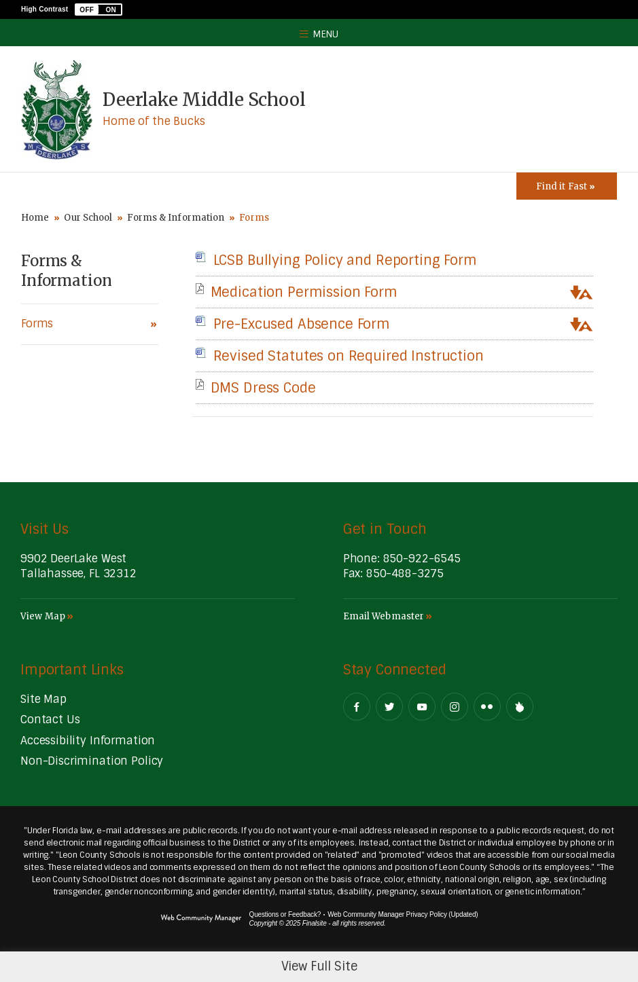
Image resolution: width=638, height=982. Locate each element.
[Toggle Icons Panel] (566, 186)
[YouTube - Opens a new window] (422, 707)
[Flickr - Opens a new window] (487, 707)
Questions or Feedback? (285, 914)
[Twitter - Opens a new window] (389, 707)
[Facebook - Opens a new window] (356, 707)
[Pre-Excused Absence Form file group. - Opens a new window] (301, 324)
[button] (98, 9)
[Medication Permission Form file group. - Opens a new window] (304, 292)
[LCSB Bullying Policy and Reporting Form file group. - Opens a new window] (345, 260)
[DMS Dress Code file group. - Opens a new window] (263, 388)
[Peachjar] (519, 707)
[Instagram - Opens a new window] (454, 707)
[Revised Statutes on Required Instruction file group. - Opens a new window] (348, 356)
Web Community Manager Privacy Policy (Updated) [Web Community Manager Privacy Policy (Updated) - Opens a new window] (402, 914)
